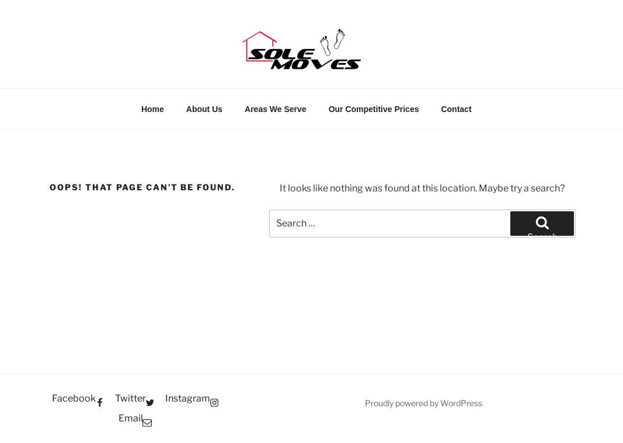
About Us (204, 109)
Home (152, 109)
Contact (456, 109)
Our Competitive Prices (374, 109)
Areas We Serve (276, 109)
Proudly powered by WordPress (423, 403)
